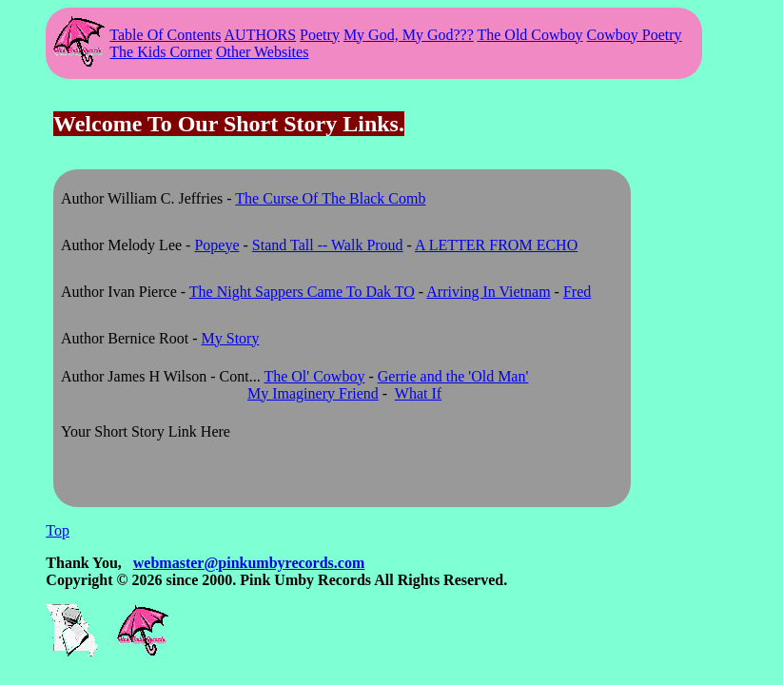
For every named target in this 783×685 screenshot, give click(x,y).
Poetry (320, 35)
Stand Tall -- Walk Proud (327, 245)
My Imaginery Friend (313, 393)
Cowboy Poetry (634, 35)
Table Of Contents (165, 35)
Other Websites (262, 52)
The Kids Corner (160, 52)
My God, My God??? (408, 35)
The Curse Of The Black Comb (330, 198)
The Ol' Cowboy (314, 376)
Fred (577, 292)
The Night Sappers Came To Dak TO (302, 292)
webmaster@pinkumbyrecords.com (248, 563)
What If (418, 393)
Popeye (216, 245)
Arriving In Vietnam (488, 292)
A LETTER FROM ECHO (496, 245)
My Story (231, 338)
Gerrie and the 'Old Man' (453, 376)
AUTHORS (261, 35)
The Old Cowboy (529, 35)
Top (57, 530)
